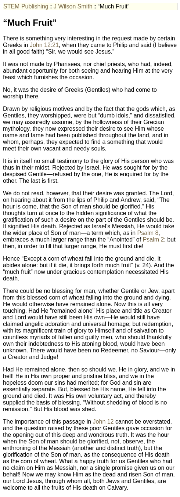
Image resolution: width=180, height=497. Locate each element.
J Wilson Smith (73, 6)
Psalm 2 (153, 239)
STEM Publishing (25, 6)
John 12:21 (44, 45)
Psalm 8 (148, 233)
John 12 (103, 421)
